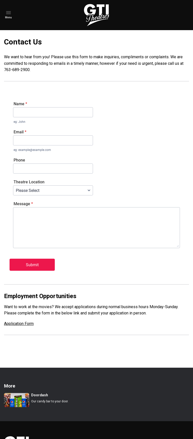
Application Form (19, 323)
